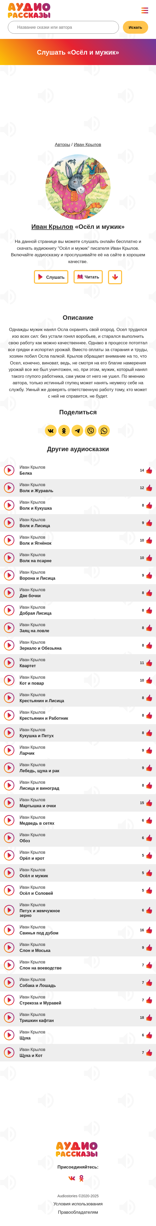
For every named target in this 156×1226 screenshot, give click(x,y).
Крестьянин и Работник (44, 718)
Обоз (25, 841)
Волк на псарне (36, 561)
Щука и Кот (31, 1055)
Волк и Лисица (35, 526)
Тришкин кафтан (37, 1020)
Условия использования (78, 1203)
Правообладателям (78, 1212)
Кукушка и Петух (37, 736)
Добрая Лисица (35, 613)
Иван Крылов (87, 144)
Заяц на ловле (34, 631)
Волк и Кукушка (36, 508)
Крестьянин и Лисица (42, 701)
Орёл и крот (32, 858)
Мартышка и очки (38, 806)
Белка (26, 473)
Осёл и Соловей (36, 893)
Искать (135, 27)
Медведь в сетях (37, 823)
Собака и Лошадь (38, 985)
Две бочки (30, 596)
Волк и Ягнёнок (35, 543)
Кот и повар (32, 683)
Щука (25, 1038)
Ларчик (27, 753)
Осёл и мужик (34, 876)
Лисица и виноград (39, 788)
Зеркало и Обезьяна (41, 648)
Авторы (62, 144)
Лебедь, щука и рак (39, 771)
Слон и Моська (35, 950)
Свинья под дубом (39, 933)
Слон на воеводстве (41, 968)
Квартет (28, 666)
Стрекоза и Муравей (40, 1003)
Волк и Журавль (36, 491)
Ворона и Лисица (37, 578)
